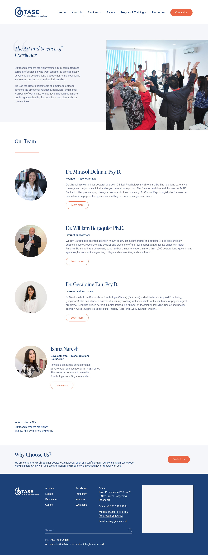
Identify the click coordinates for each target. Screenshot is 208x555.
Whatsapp (81, 504)
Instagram (81, 493)
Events (49, 493)
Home (62, 12)
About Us (76, 12)
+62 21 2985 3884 (117, 506)
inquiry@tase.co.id (116, 521)
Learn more (77, 205)
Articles (49, 488)
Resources (158, 12)
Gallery (111, 12)
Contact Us (181, 12)
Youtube (80, 499)
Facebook (81, 488)
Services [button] (93, 12)
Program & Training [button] (132, 12)
